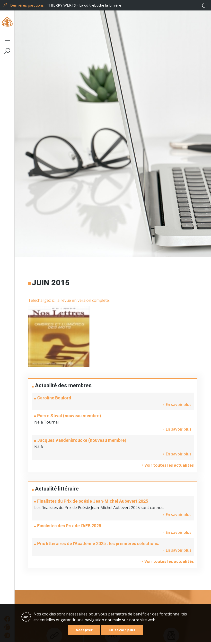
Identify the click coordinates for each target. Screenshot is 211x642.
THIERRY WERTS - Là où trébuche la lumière (84, 5)
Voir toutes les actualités (167, 465)
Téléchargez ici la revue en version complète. (69, 300)
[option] (127, 5)
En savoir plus (122, 630)
